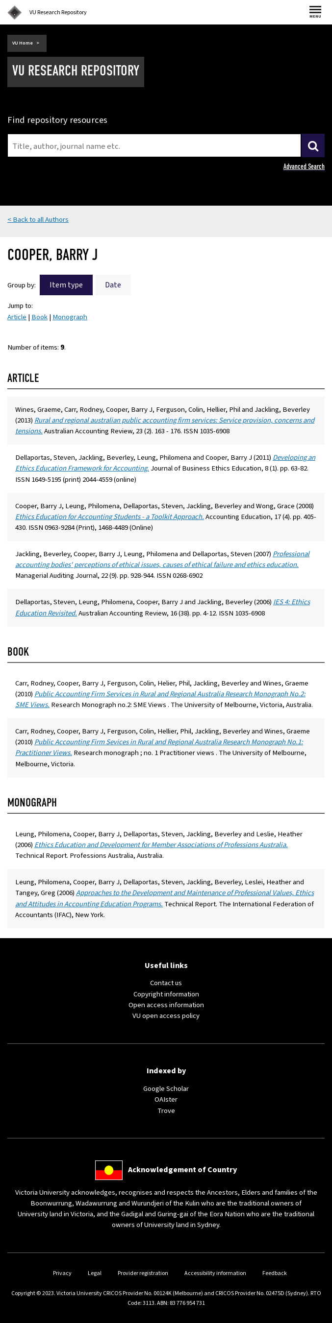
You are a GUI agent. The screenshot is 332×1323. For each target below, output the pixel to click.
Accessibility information (215, 1273)
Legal (95, 1273)
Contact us (166, 983)
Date (113, 285)
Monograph (69, 317)
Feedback (274, 1273)
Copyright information (166, 994)
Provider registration (143, 1273)
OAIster (166, 1099)
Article (16, 317)
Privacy (62, 1273)
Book (39, 317)
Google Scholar (166, 1089)
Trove (166, 1111)
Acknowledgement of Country (182, 1169)
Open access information (166, 1005)
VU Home (22, 43)
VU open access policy (166, 1016)
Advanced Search (304, 166)
